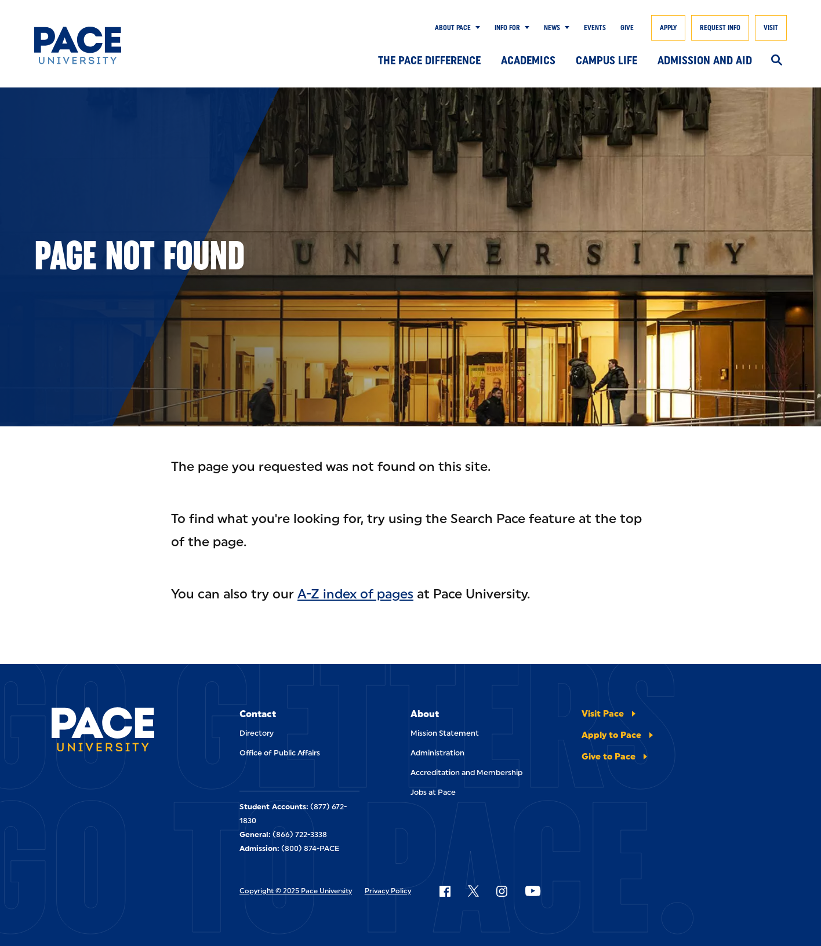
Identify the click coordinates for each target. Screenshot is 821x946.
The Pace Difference (429, 60)
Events (595, 28)
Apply (668, 28)
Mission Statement (444, 733)
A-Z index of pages (355, 594)
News (552, 28)
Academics (528, 60)
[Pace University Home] (85, 45)
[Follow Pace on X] (473, 891)
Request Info (720, 28)
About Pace (453, 28)
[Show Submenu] (475, 27)
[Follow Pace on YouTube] (533, 891)
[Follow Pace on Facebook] (444, 891)
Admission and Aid (704, 60)
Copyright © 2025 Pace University (295, 891)
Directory (256, 733)
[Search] (776, 61)
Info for (507, 28)
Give (627, 28)
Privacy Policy (388, 891)
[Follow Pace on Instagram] (501, 891)
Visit (771, 28)
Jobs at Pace (433, 792)
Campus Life (606, 60)
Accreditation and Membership (466, 772)
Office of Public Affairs (279, 752)
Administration (437, 752)
